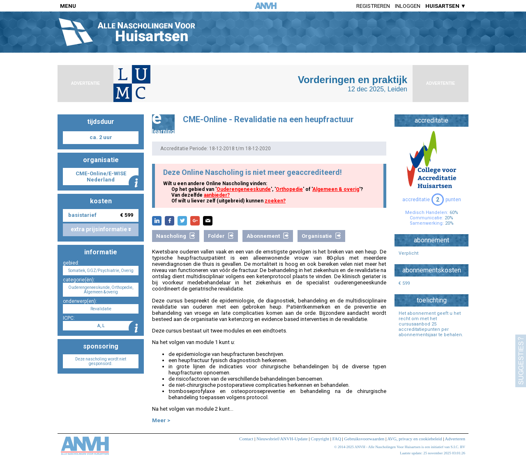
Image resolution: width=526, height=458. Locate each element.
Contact (246, 438)
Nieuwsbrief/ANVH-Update (282, 438)
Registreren (373, 6)
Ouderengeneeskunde (244, 189)
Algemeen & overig (335, 189)
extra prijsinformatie (101, 229)
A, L (100, 325)
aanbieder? (217, 195)
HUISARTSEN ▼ (445, 6)
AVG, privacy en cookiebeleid (414, 438)
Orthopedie (289, 189)
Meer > (161, 420)
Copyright (320, 438)
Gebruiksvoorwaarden (364, 438)
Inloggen (407, 6)
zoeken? (275, 201)
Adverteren (455, 438)
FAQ (336, 438)
